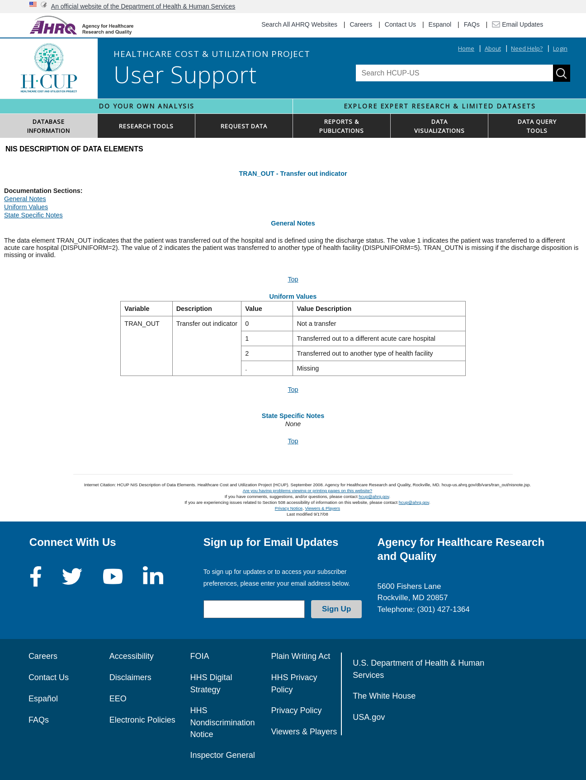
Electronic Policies (142, 719)
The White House (384, 695)
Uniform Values (26, 207)
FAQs (472, 24)
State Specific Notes (33, 215)
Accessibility (131, 656)
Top (293, 279)
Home (466, 48)
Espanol (440, 24)
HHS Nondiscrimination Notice (222, 722)
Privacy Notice (288, 508)
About (493, 48)
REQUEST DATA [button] (244, 126)
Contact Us (400, 24)
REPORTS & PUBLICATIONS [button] (341, 126)
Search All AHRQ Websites (299, 24)
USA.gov (369, 717)
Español (43, 698)
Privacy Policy (296, 710)
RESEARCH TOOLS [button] (146, 126)
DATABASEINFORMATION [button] (48, 126)
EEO (118, 698)
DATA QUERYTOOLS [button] (537, 126)
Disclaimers (130, 677)
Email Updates (517, 24)
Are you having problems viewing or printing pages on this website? (307, 490)
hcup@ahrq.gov (374, 496)
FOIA (199, 656)
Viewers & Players (322, 508)
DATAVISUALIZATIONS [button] (439, 126)
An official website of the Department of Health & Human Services (143, 6)
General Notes (25, 198)
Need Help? (527, 48)
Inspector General (222, 755)
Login (560, 48)
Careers (361, 24)
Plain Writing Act (300, 656)
